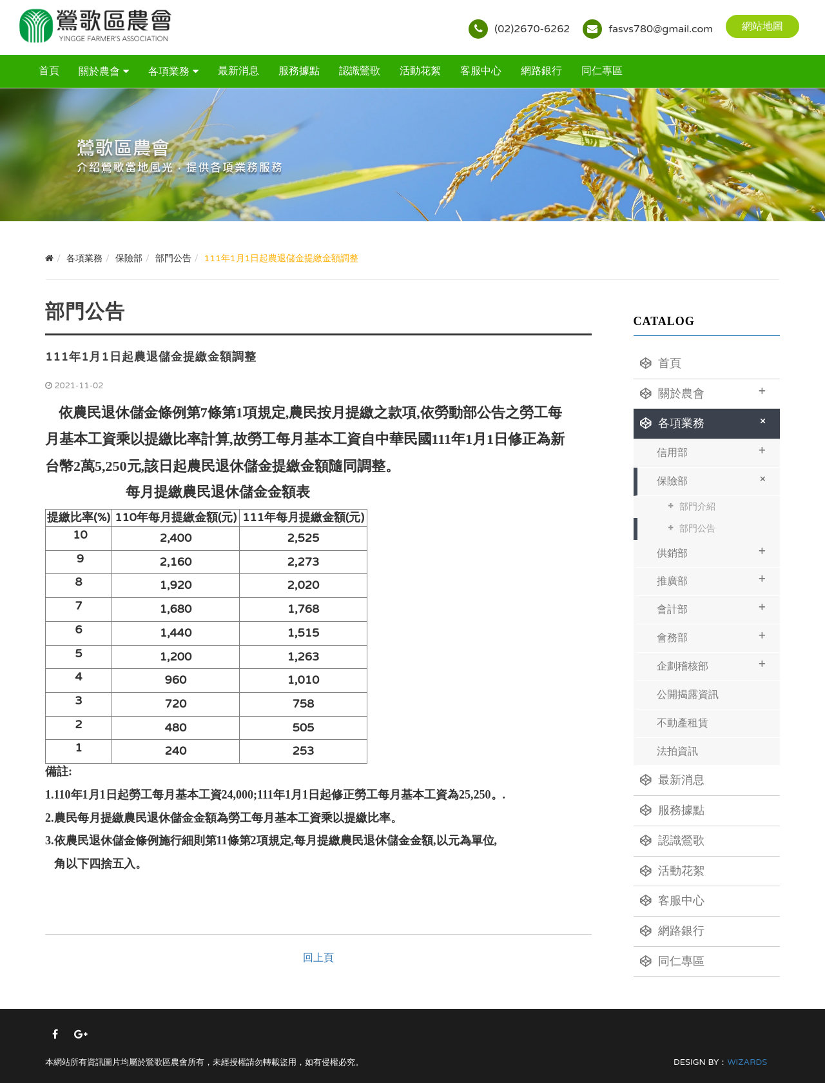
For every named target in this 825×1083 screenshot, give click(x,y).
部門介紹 (697, 506)
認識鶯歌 (359, 71)
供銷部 (711, 552)
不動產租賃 (682, 723)
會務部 (711, 636)
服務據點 (299, 71)
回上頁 (318, 957)
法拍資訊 (677, 751)
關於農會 (99, 71)
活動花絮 (420, 71)
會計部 (711, 608)
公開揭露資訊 (688, 694)
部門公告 (697, 528)
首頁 (49, 71)
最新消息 (238, 71)
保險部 (713, 479)
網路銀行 (541, 71)
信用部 (711, 451)
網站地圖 (762, 26)
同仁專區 (602, 71)
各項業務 (168, 71)
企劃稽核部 (711, 665)
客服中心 (480, 71)
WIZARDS (747, 1062)
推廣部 (711, 579)
